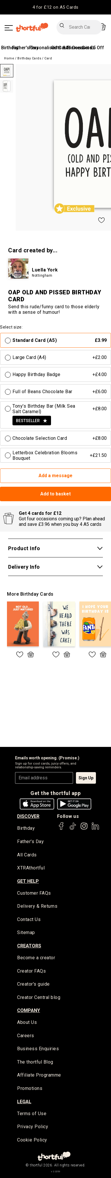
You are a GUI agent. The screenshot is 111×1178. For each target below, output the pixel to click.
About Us (27, 1022)
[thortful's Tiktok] (72, 828)
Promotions (29, 1088)
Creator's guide (33, 984)
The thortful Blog (35, 1062)
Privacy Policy (32, 1126)
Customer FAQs (34, 893)
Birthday (10, 47)
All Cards (27, 855)
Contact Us (29, 919)
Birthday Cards (29, 58)
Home (9, 58)
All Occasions (80, 47)
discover (28, 816)
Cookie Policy (32, 1140)
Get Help (28, 881)
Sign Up (86, 778)
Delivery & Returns (37, 906)
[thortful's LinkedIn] (95, 828)
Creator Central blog (38, 997)
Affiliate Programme (39, 1075)
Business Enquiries (38, 1048)
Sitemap (26, 932)
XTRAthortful (31, 868)
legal (24, 1101)
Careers (25, 1035)
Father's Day (25, 47)
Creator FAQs (31, 971)
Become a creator (36, 957)
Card (48, 58)
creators (29, 946)
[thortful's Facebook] (61, 828)
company (28, 1010)
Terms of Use (31, 1113)
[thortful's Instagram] (84, 828)
